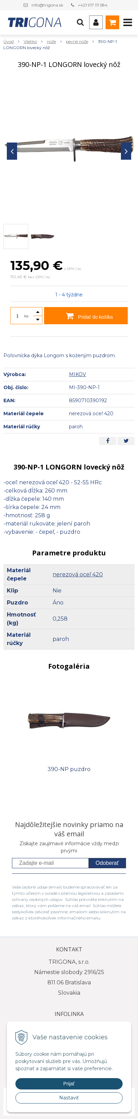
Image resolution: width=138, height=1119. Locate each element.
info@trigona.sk (47, 5)
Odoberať (107, 863)
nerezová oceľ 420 (78, 574)
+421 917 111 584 (93, 5)
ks (26, 315)
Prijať (68, 1083)
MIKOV (77, 374)
